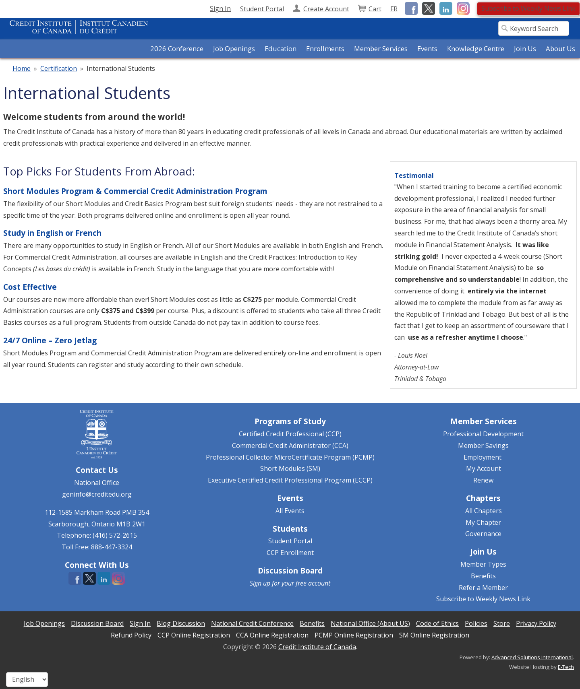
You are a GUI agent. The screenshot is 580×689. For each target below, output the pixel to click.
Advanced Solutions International (532, 657)
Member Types (483, 564)
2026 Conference (176, 48)
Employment (482, 457)
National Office (96, 482)
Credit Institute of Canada (317, 646)
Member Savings (483, 445)
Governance (483, 533)
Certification (58, 68)
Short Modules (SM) (290, 468)
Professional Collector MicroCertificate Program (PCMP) (290, 457)
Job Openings (234, 48)
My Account (483, 468)
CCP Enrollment (290, 552)
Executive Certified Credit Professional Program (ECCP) (290, 480)
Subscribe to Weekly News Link (528, 8)
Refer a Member (483, 587)
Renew (483, 480)
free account (313, 583)
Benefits (483, 575)
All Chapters (483, 510)
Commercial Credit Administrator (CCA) (290, 445)
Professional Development (483, 433)
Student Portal (290, 540)
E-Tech (566, 666)
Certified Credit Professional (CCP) (290, 433)
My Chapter (483, 522)
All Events (290, 510)
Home (21, 68)
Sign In (220, 8)
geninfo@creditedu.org (97, 494)
